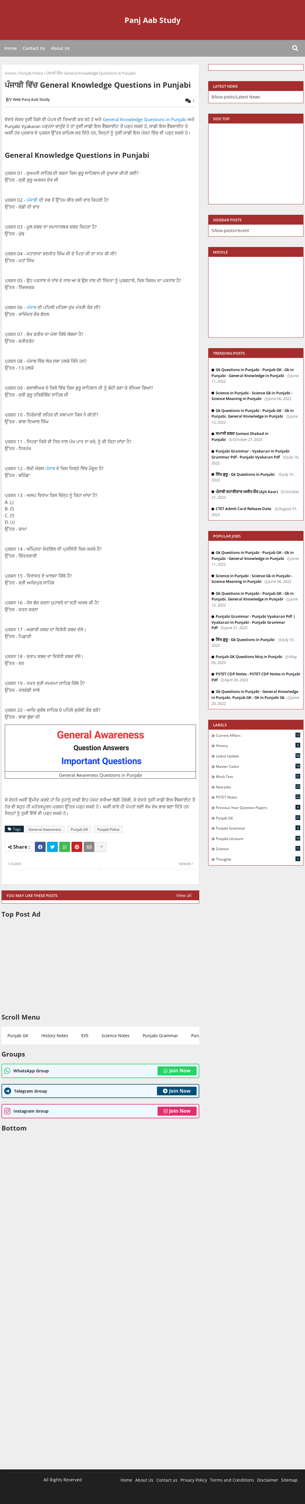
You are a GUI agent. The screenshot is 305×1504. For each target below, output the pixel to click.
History (258, 745)
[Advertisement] (100, 965)
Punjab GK (79, 829)
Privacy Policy (193, 1480)
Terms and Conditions (232, 1480)
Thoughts (258, 859)
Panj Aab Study (152, 20)
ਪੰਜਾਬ (31, 307)
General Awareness (45, 829)
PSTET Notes (258, 797)
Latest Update (258, 756)
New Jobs (258, 787)
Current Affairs (258, 735)
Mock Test (258, 776)
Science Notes (116, 1035)
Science (258, 848)
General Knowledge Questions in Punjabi (144, 119)
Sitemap (289, 1480)
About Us (60, 48)
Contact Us (34, 48)
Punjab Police (31, 73)
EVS (84, 1035)
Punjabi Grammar (160, 1035)
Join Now (177, 1070)
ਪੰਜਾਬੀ (32, 200)
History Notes (54, 1035)
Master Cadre (258, 766)
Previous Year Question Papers (258, 807)
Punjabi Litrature (258, 838)
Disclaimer (267, 1480)
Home (10, 48)
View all (184, 895)
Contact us (167, 1480)
